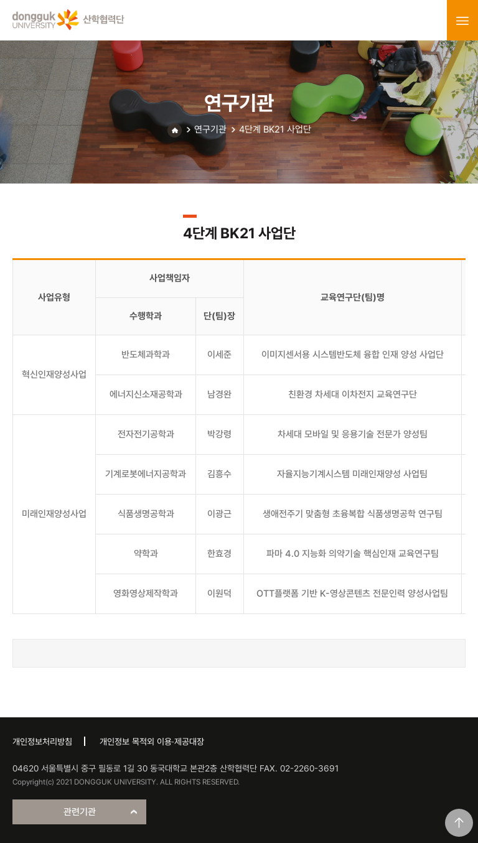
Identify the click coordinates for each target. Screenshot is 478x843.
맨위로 (459, 823)
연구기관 (210, 129)
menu (462, 20)
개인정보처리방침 (42, 742)
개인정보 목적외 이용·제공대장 (152, 742)
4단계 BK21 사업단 (275, 129)
